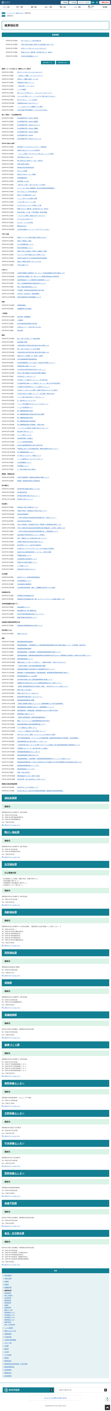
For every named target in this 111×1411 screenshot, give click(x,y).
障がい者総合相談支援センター (27, 287)
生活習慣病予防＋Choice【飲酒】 (28, 118)
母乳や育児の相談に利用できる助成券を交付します (37, 44)
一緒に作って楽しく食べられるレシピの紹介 (31, 184)
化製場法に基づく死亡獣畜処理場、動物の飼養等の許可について (37, 448)
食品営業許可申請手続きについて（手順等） (31, 535)
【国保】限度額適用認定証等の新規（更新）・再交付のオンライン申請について (42, 686)
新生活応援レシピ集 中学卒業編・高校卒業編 (32, 212)
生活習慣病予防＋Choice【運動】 (28, 128)
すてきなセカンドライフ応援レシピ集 (29, 205)
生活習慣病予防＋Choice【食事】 (28, 132)
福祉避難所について (23, 607)
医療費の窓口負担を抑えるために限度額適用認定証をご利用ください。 (39, 683)
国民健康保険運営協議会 (25, 641)
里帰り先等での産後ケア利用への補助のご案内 (32, 251)
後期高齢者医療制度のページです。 (28, 765)
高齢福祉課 (10, 912)
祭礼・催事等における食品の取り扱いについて (32, 538)
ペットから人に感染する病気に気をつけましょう (32, 428)
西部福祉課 (10, 952)
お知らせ (4, 269)
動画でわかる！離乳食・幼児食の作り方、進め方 (36, 52)
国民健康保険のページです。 (26, 769)
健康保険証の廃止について (25, 714)
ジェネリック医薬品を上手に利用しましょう (31, 731)
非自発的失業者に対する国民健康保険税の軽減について (35, 679)
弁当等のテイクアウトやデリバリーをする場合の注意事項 (35, 548)
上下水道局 (7, 1355)
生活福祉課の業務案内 (24, 584)
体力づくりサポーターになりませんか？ (34, 48)
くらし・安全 (6, 7)
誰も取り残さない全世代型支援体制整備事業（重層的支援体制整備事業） (40, 791)
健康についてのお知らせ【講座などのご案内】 (16, 69)
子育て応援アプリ (23, 265)
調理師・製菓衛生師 (8, 474)
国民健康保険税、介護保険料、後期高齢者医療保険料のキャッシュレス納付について (44, 758)
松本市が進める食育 (8, 143)
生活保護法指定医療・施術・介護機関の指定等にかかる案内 (36, 587)
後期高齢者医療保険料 (24, 648)
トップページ (10, 13)
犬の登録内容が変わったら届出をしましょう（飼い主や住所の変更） (39, 383)
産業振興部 (7, 1334)
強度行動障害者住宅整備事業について (29, 297)
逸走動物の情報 (22, 342)
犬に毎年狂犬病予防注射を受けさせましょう (31, 369)
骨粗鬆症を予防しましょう (25, 82)
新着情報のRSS (62, 62)
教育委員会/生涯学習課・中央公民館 (15, 1364)
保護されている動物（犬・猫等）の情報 (30, 356)
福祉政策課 (10, 798)
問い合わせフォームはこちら (11, 825)
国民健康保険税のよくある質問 (27, 676)
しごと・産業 (77, 7)
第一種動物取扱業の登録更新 (26, 421)
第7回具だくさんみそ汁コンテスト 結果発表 (31, 147)
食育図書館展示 (22, 178)
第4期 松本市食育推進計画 (25, 167)
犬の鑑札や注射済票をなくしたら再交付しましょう (33, 387)
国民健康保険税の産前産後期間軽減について (31, 724)
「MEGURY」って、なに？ (26, 86)
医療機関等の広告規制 (24, 308)
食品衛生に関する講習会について (27, 507)
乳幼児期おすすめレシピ (25, 157)
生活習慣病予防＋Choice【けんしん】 (29, 138)
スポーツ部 (7, 1343)
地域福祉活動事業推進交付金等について (30, 625)
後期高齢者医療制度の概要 (25, 700)
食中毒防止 (5, 485)
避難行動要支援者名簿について (27, 617)
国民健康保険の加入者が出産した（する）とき (32, 741)
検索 (97, 2)
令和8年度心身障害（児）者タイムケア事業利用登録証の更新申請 (38, 276)
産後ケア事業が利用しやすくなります (29, 261)
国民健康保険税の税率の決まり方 (27, 755)
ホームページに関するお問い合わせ (55, 1398)
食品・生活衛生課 (14, 1233)
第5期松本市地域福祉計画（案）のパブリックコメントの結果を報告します (41, 599)
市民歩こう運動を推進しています (27, 79)
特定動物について (23, 466)
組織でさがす (19, 13)
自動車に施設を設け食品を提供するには (30, 541)
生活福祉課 (10, 864)
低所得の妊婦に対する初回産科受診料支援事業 (32, 258)
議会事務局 (7, 1376)
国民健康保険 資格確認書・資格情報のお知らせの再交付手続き (37, 710)
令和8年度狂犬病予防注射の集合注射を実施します (33, 345)
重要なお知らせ (105, 2)
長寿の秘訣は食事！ (23, 164)
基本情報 (105, 7)
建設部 (6, 1349)
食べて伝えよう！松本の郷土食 (31, 40)
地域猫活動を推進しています (26, 366)
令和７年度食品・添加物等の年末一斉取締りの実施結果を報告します (39, 524)
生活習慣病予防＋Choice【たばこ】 (28, 125)
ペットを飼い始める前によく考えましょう (30, 397)
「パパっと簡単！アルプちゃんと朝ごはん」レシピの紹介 (35, 153)
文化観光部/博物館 (10, 1340)
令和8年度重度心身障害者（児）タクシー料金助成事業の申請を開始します (41, 273)
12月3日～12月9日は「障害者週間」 (28, 293)
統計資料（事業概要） (24, 316)
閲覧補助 (65, 2)
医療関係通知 (21, 305)
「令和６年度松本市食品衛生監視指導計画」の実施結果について (37, 531)
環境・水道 (63, 7)
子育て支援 (5, 234)
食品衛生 (4, 504)
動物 (3, 335)
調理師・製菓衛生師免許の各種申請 (28, 481)
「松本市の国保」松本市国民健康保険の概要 (31, 666)
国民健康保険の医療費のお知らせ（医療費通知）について (35, 707)
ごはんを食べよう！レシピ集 (26, 202)
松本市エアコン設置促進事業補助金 (28, 577)
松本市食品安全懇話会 (24, 521)
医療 (3, 302)
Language (74, 2)
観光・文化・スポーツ (91, 7)
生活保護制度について (24, 580)
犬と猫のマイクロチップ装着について (29, 455)
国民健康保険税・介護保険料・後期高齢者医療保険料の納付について (39, 652)
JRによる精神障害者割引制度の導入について (31, 283)
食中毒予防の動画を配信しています (28, 489)
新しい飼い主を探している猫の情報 (28, 338)
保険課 (8, 982)
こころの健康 (21, 89)
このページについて (65, 1390)
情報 (3, 638)
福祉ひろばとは (22, 633)
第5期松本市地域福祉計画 (25, 595)
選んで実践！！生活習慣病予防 (12, 114)
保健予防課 (10, 1203)
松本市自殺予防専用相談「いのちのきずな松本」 (32, 110)
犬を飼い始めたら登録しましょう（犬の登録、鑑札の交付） (36, 393)
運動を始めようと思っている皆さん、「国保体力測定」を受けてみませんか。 (42, 662)
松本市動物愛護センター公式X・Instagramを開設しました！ (36, 362)
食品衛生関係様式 (23, 514)
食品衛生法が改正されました (26, 569)
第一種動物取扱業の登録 (25, 411)
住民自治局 (7, 1278)
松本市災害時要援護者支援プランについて (30, 614)
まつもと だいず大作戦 (25, 222)
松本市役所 (14, 1390)
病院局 (6, 1358)
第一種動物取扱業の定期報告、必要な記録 (30, 424)
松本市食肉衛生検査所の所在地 (27, 323)
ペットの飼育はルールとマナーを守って (30, 459)
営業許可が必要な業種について (27, 562)
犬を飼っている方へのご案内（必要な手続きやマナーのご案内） (37, 390)
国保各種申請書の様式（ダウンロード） (30, 696)
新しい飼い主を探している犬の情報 (28, 349)
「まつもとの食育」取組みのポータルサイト (31, 215)
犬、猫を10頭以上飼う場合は (26, 469)
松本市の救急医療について (29, 56)
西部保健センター (14, 1173)
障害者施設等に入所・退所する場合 (28, 776)
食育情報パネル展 (23, 181)
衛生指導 (20, 330)
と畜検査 (4, 313)
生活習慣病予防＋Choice (25, 135)
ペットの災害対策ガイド (25, 407)
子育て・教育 (19, 7)
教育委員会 (7, 1361)
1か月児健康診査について (25, 244)
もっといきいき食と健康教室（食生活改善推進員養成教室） (36, 188)
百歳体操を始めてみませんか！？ (27, 103)
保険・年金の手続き (23, 772)
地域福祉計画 (6, 592)
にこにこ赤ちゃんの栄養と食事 (27, 198)
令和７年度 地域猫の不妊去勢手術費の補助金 (31, 373)
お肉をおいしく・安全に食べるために (29, 327)
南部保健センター (14, 1083)
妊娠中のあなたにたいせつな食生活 (28, 150)
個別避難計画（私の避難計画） (27, 610)
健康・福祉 (34, 7)
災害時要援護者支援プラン (10, 603)
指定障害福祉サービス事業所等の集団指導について (33, 280)
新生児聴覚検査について (25, 248)
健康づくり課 (12, 1045)
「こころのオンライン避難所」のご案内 (30, 106)
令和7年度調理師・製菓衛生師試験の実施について (33, 477)
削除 (14, 16)
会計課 (6, 1352)
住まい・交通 (48, 7)
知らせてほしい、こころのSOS (27, 99)
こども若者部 (8, 1328)
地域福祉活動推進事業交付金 (11, 622)
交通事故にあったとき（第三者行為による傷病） (32, 748)
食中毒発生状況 (22, 492)
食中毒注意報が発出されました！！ (28, 495)
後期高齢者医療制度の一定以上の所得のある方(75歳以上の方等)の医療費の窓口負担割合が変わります (49, 762)
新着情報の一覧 (47, 62)
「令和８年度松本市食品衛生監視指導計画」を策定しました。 (37, 517)
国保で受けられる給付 (24, 690)
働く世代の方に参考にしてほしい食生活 (30, 160)
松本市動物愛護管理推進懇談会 (27, 359)
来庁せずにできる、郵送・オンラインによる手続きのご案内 (36, 734)
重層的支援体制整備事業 (9, 784)
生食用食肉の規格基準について (27, 559)
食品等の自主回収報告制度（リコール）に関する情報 (34, 552)
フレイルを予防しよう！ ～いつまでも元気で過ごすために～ (36, 96)
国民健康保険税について (25, 659)
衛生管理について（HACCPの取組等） (29, 545)
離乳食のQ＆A (21, 226)
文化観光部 (7, 1337)
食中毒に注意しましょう (25, 499)
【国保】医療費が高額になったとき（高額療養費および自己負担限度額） (40, 703)
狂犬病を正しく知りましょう (26, 376)
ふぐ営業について (23, 566)
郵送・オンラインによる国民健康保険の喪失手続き (33, 721)
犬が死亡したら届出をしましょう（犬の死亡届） (32, 380)
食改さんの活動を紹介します (26, 195)
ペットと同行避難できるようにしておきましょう (32, 404)
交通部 (6, 1346)
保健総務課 (10, 1015)
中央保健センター (14, 1143)
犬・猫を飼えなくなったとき (26, 400)
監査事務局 (7, 1370)
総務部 (6, 1281)
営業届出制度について (24, 555)
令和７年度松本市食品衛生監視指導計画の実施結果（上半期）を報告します (41, 528)
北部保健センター (14, 1113)
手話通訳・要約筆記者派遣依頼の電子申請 (30, 290)
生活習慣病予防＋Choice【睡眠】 (28, 121)
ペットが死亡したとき (24, 435)
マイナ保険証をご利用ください (27, 727)
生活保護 (4, 574)
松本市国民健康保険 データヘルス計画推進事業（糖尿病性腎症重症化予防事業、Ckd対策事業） (48, 738)
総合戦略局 (7, 1275)
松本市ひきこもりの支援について (27, 787)
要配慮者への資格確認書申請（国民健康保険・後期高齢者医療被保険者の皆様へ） (43, 672)
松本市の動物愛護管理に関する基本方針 (30, 445)
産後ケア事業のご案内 (24, 241)
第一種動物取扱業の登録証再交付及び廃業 (30, 414)
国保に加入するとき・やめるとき (27, 693)
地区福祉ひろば (7, 630)
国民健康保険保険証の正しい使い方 (28, 752)
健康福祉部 (10, 15)
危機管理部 (7, 1287)
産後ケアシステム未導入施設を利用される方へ (32, 237)
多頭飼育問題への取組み (25, 438)
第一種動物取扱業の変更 (25, 417)
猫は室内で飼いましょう (25, 431)
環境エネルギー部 (10, 1331)
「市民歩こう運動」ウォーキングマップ (30, 75)
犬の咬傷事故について (24, 462)
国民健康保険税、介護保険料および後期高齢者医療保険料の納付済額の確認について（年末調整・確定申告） (51, 645)
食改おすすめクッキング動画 (26, 174)
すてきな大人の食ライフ (25, 219)
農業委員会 (7, 1373)
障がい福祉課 (11, 832)
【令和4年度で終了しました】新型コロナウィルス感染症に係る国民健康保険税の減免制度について (48, 745)
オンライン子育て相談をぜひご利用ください (31, 254)
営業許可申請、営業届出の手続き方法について (32, 510)
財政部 (6, 1284)
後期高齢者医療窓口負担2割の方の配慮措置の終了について (36, 669)
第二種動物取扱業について (25, 452)
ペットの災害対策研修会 (25, 442)
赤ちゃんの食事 (22, 171)
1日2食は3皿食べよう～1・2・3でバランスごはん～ (33, 229)
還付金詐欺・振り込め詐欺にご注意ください (31, 779)
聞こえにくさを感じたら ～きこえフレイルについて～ (35, 93)
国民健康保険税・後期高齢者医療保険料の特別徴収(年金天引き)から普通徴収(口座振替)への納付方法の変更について (54, 655)
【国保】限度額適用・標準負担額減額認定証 (31, 717)
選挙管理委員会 (9, 1367)
